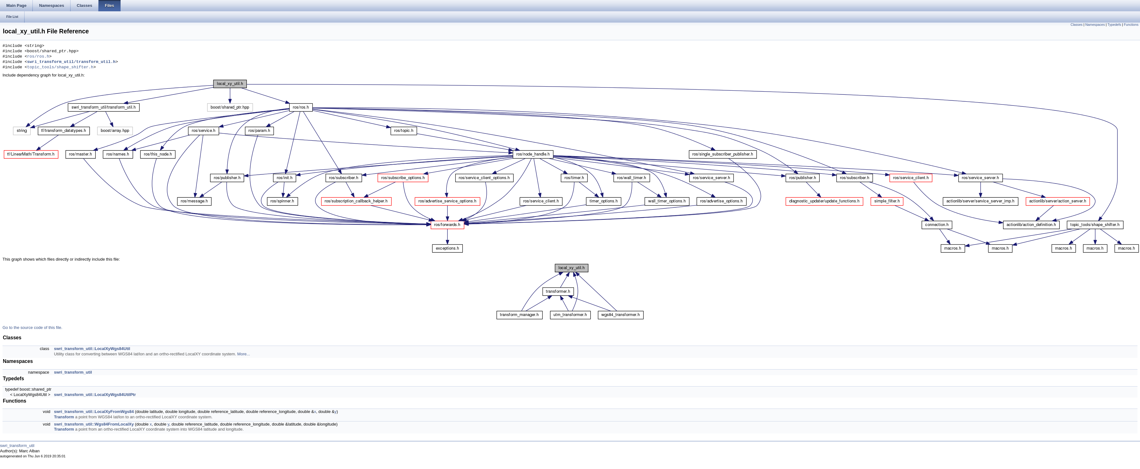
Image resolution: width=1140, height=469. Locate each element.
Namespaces (1095, 24)
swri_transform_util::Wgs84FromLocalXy (94, 424)
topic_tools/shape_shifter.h (60, 67)
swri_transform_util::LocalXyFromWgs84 (94, 411)
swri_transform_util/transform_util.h (71, 62)
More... (243, 354)
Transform (64, 417)
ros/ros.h (38, 56)
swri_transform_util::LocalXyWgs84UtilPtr (95, 394)
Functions (1131, 24)
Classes (1077, 24)
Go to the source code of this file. (32, 327)
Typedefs (1114, 24)
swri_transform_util (73, 372)
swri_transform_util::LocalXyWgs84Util (92, 348)
